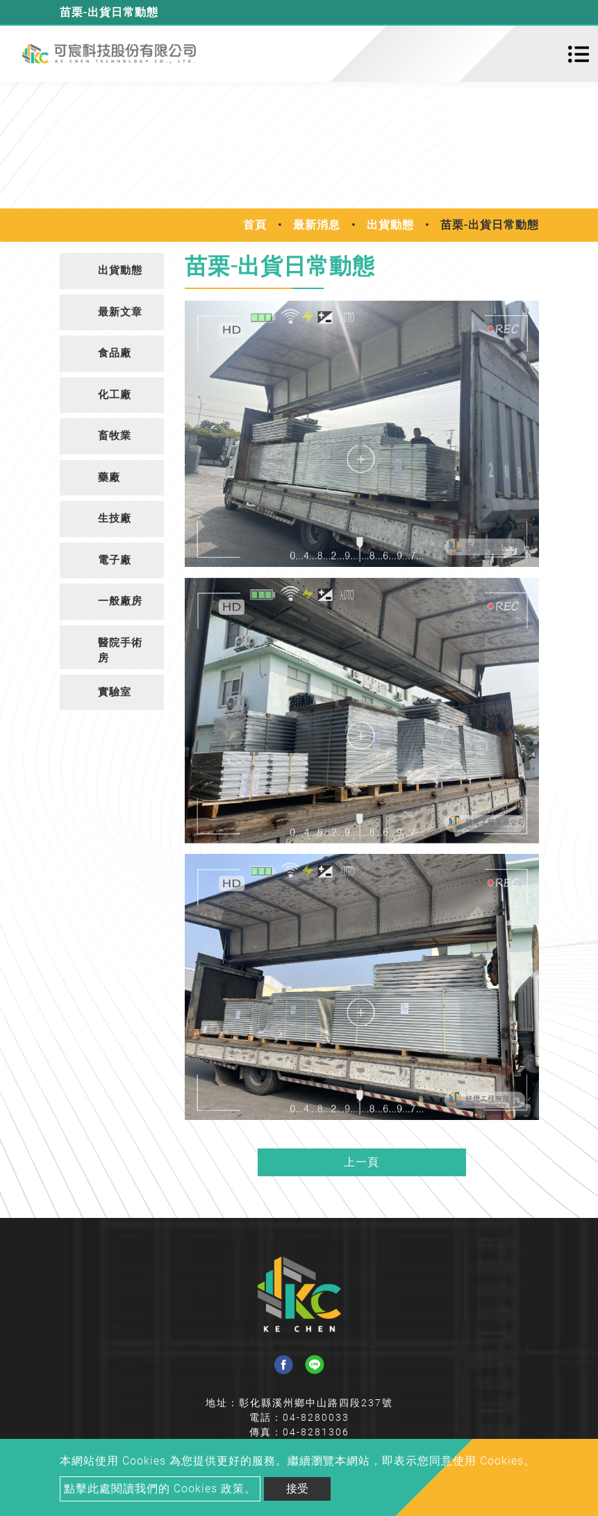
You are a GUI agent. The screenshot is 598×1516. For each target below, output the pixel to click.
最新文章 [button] (120, 312)
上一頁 (361, 1162)
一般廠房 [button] (120, 601)
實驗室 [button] (114, 692)
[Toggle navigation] (578, 54)
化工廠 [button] (114, 394)
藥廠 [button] (109, 477)
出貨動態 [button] (120, 270)
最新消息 (316, 224)
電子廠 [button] (114, 560)
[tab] (112, 271)
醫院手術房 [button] (120, 650)
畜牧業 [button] (114, 435)
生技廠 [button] (114, 518)
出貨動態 (390, 224)
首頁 (255, 224)
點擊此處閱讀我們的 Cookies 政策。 (160, 1488)
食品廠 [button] (114, 353)
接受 (297, 1488)
